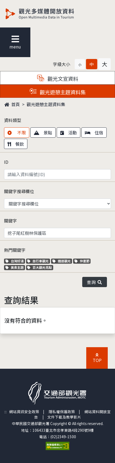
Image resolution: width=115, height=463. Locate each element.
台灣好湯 (15, 261)
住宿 (94, 132)
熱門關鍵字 (15, 250)
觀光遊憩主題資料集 (46, 104)
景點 (43, 132)
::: (5, 411)
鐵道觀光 (62, 261)
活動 (68, 132)
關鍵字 (10, 220)
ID (6, 162)
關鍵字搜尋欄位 (19, 191)
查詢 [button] (94, 282)
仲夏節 (82, 261)
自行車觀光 (38, 261)
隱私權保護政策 (62, 411)
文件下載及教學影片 (64, 417)
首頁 (12, 104)
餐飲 (16, 144)
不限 (17, 132)
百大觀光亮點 (39, 267)
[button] (80, 64)
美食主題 (15, 267)
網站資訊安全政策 (24, 411)
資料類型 (12, 120)
